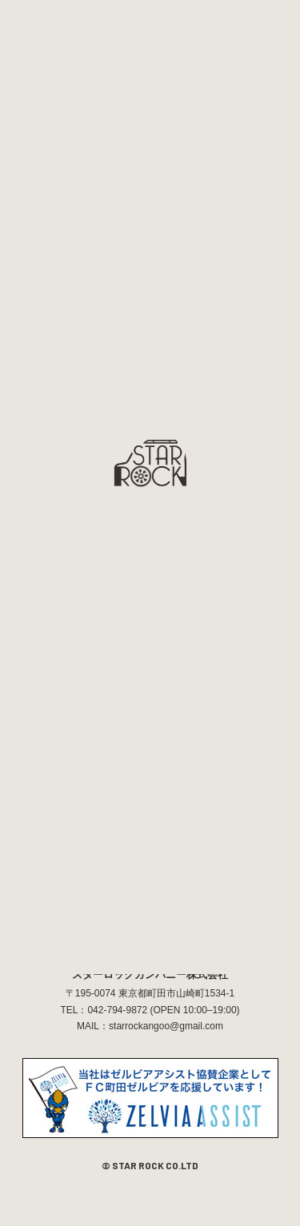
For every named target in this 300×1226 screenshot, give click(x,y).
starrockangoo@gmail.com (166, 1026)
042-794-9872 (117, 1010)
